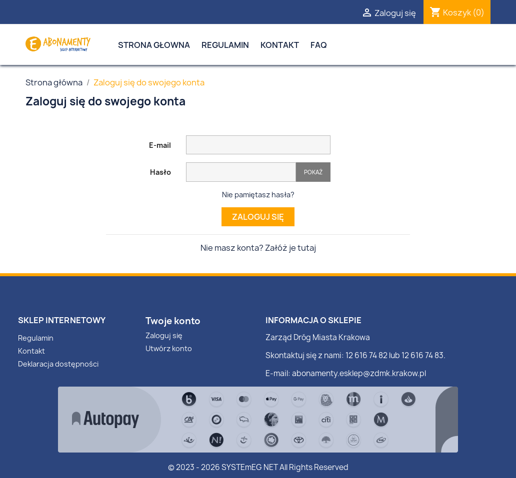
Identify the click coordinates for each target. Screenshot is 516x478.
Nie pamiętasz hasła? (258, 194)
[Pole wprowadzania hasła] (241, 172)
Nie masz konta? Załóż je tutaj (258, 247)
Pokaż (313, 172)
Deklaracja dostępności (58, 364)
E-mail (160, 145)
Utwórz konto (169, 348)
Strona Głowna (154, 44)
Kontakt (279, 44)
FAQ (318, 44)
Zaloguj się (258, 216)
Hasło (160, 172)
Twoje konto (173, 321)
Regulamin (225, 44)
